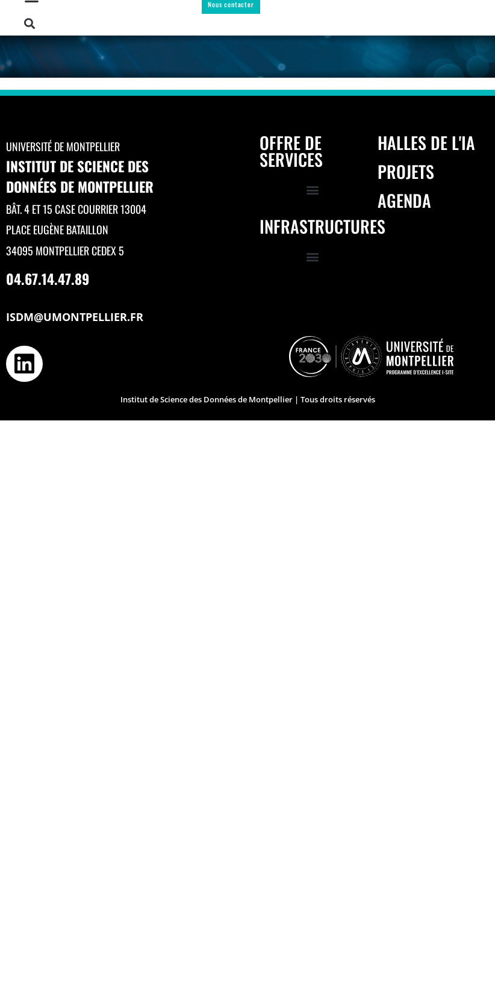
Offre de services (291, 151)
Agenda (404, 200)
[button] (30, 24)
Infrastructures (322, 226)
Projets (406, 171)
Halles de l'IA (426, 142)
